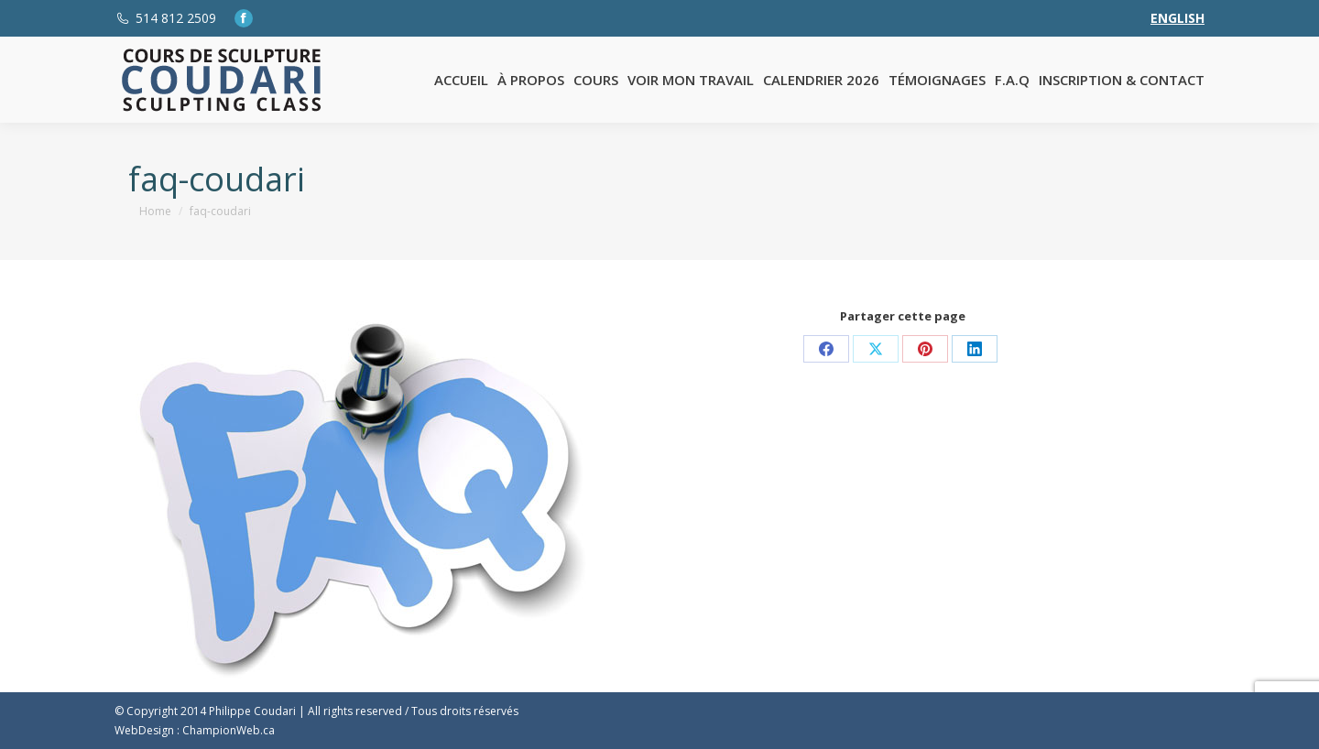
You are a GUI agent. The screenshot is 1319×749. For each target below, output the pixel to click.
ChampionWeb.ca (228, 730)
